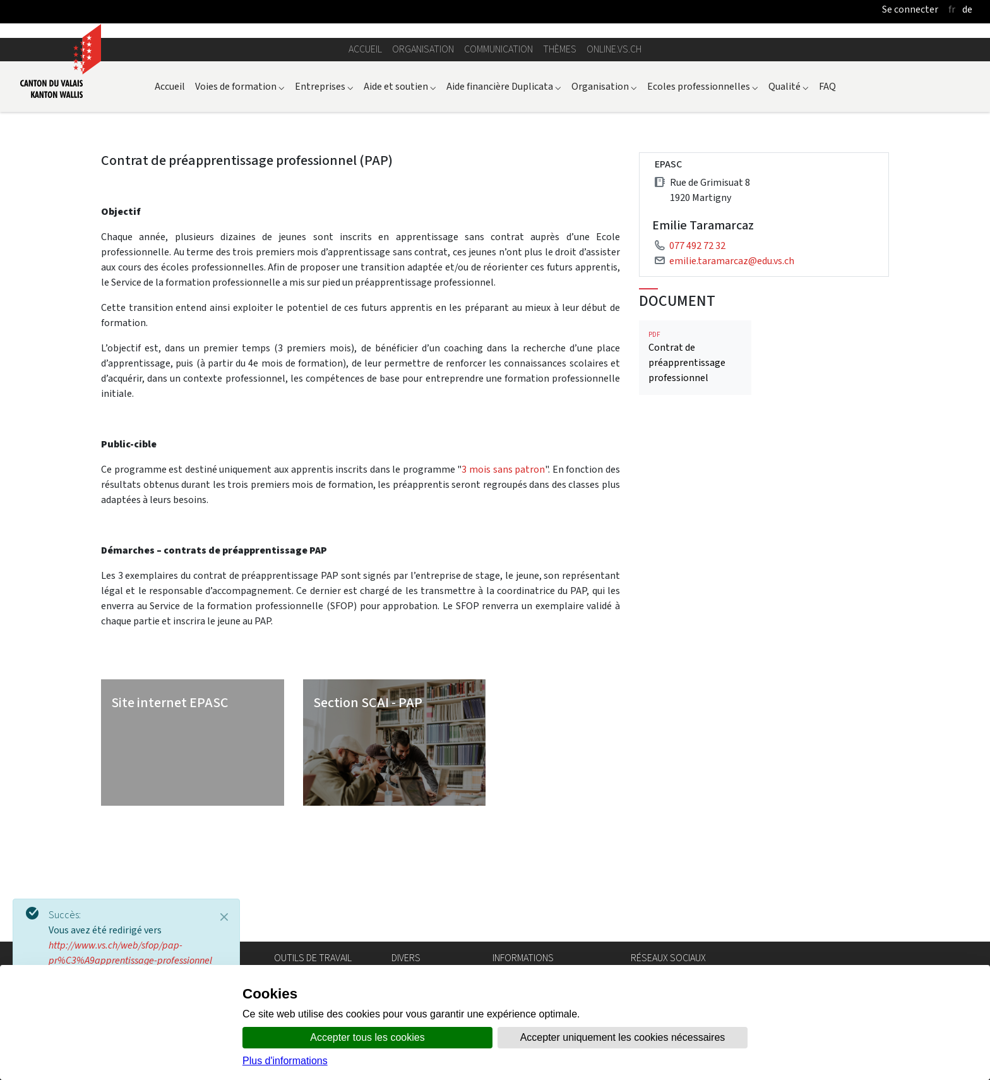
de (967, 9)
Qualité (788, 186)
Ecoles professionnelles (702, 186)
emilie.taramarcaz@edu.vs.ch (731, 361)
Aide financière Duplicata (503, 186)
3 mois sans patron (503, 569)
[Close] (224, 917)
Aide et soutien (400, 186)
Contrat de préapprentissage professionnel (695, 457)
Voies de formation (240, 186)
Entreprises (324, 186)
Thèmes (559, 149)
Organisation (423, 149)
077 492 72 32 (697, 346)
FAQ (827, 186)
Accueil (365, 149)
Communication (498, 149)
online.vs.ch (614, 149)
